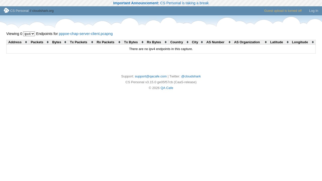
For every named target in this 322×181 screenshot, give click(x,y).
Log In (313, 11)
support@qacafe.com (151, 76)
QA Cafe (166, 88)
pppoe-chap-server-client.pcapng (86, 34)
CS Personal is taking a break (161, 3)
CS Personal (16, 11)
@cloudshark (191, 76)
